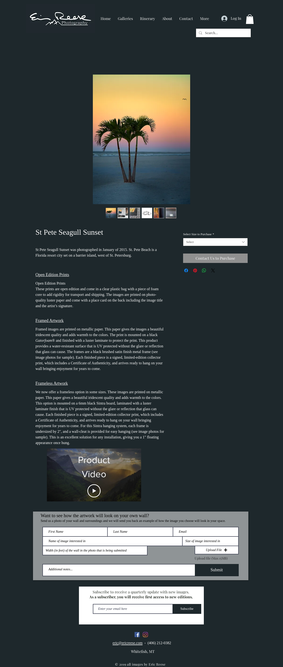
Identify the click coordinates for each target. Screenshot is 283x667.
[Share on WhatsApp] (204, 270)
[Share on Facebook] (186, 270)
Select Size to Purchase (198, 234)
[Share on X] (213, 270)
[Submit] (217, 570)
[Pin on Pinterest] (195, 270)
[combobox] (215, 242)
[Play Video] (94, 490)
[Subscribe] (187, 609)
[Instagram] (145, 634)
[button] (250, 19)
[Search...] (223, 33)
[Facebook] (137, 634)
